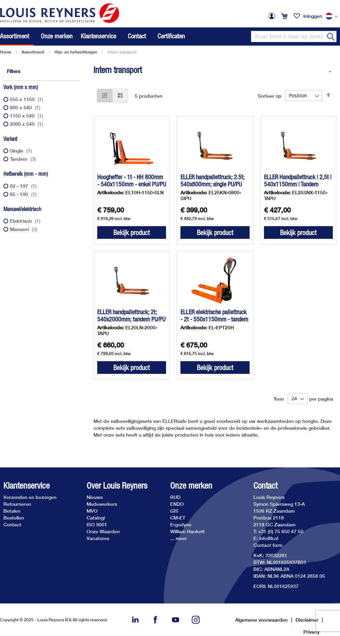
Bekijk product (131, 232)
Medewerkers (102, 504)
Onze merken (191, 485)
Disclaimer (306, 620)
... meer (178, 538)
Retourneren (17, 504)
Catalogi (96, 518)
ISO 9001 (97, 524)
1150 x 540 (27, 116)
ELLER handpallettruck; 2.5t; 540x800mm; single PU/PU (212, 180)
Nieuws (95, 497)
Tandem (24, 159)
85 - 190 (24, 194)
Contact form (267, 545)
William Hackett (187, 531)
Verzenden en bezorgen (29, 497)
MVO (92, 511)
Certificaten (171, 36)
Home (5, 51)
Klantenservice (98, 36)
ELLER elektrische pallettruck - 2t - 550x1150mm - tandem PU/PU (214, 319)
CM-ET (177, 518)
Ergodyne (180, 524)
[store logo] (59, 13)
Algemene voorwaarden (261, 620)
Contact (137, 36)
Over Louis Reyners (117, 485)
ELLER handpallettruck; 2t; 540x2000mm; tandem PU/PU (131, 315)
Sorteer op (269, 95)
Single (22, 151)
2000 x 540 (27, 124)
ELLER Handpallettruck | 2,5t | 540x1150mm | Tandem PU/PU (297, 184)
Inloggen (312, 16)
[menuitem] (16, 36)
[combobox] (294, 36)
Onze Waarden (103, 531)
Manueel (24, 229)
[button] (333, 16)
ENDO (177, 504)
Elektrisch (26, 221)
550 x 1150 (27, 99)
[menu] (38, 36)
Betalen (12, 511)
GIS (174, 511)
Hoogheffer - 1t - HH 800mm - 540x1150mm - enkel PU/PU (131, 180)
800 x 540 (26, 107)
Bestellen (13, 518)
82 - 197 (24, 186)
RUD (175, 497)
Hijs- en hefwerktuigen (75, 51)
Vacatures (98, 538)
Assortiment (33, 51)
